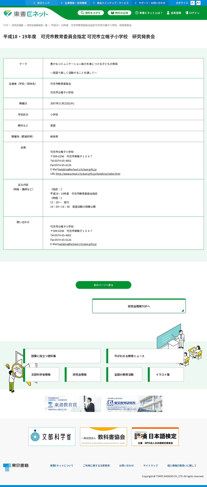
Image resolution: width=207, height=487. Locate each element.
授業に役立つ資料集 (45, 357)
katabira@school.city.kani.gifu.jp (78, 169)
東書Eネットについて (62, 465)
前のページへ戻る (103, 285)
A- (192, 2)
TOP (5, 25)
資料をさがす (91, 13)
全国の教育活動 (125, 375)
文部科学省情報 (42, 375)
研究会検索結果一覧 (39, 25)
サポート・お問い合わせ (150, 3)
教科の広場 (119, 13)
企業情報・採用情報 (74, 3)
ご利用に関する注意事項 (99, 465)
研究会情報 (18, 25)
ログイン (192, 13)
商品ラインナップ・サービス (111, 3)
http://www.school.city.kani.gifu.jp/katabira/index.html (89, 174)
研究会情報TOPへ (103, 307)
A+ (198, 2)
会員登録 (174, 13)
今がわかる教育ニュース (131, 357)
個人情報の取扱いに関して (188, 465)
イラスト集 (163, 375)
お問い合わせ (130, 465)
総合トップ (41, 3)
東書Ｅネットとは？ (149, 13)
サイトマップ (155, 465)
